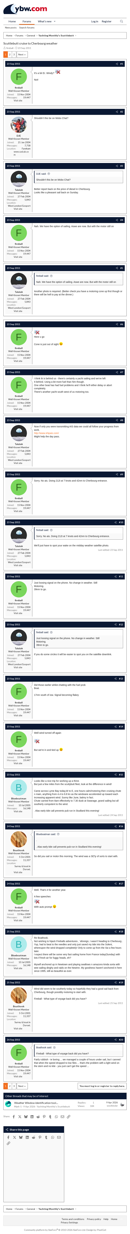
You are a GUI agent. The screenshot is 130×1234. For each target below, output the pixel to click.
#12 (121, 624)
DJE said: (41, 173)
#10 (121, 522)
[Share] (117, 64)
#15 (121, 774)
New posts (11, 27)
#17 (121, 883)
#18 (121, 931)
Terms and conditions (72, 1219)
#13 (121, 678)
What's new (44, 21)
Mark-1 (18, 1106)
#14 (121, 726)
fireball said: (42, 276)
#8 (121, 420)
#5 (121, 268)
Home (12, 21)
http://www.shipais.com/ (46, 433)
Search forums (27, 27)
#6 (121, 324)
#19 (121, 982)
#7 (121, 372)
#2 (121, 111)
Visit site (18, 100)
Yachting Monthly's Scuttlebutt (53, 1106)
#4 (121, 220)
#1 (121, 63)
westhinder (112, 1105)
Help (106, 1219)
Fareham (26, 148)
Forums (27, 21)
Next (21, 54)
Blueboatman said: (46, 834)
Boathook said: (44, 1047)
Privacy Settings (69, 1222)
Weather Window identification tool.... (36, 1102)
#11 (121, 576)
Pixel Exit (101, 1230)
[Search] (121, 21)
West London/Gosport (19, 205)
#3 (121, 166)
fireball (9, 48)
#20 (121, 1039)
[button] (55, 21)
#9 (121, 474)
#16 (121, 826)
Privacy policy (94, 1219)
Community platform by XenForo (55, 1230)
